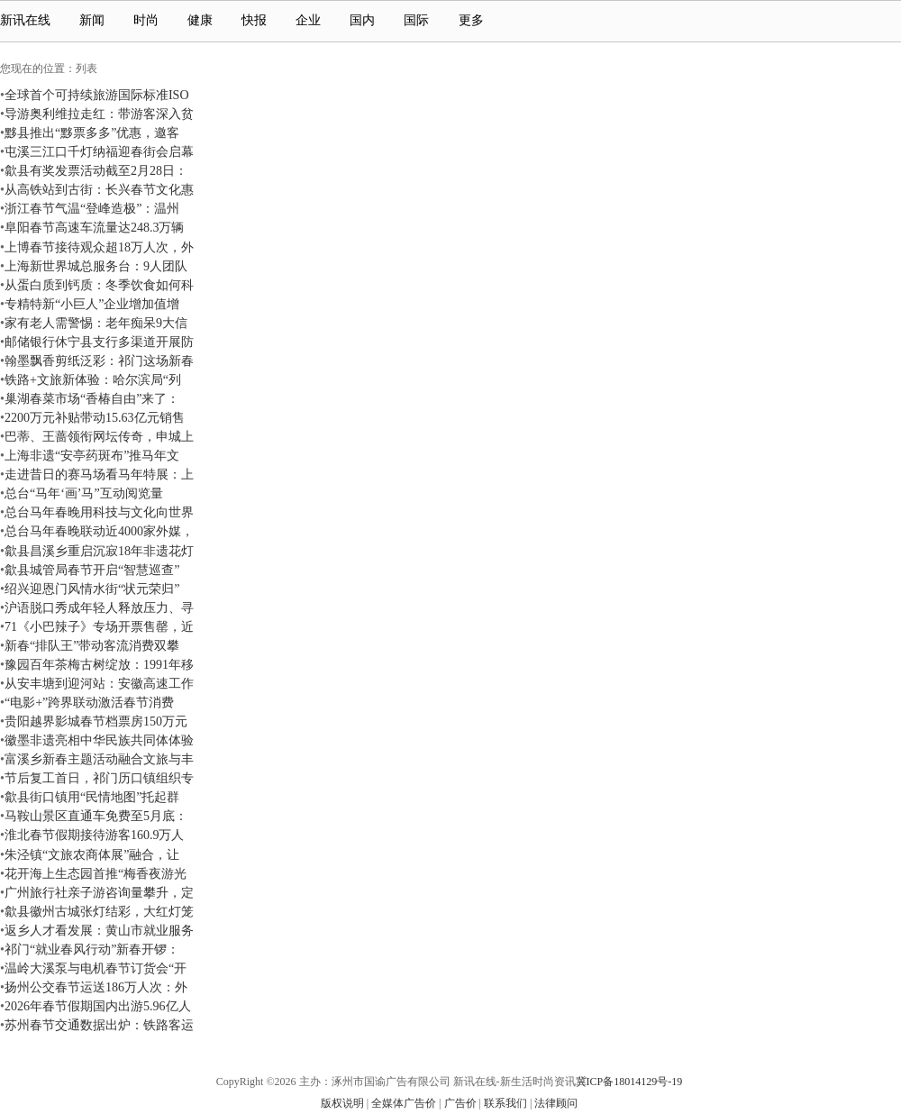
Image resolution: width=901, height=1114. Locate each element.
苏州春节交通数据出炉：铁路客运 (99, 1025)
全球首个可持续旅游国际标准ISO (97, 94)
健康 (200, 20)
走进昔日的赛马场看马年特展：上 (99, 474)
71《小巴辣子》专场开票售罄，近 (99, 626)
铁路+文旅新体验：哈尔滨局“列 (93, 379)
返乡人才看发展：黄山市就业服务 (99, 930)
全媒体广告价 (403, 1103)
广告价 (460, 1103)
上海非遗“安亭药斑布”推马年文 (92, 455)
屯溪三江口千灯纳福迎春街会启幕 (99, 151)
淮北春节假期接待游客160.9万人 (95, 834)
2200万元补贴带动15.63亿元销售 (95, 417)
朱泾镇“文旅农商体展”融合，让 (92, 854)
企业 (308, 20)
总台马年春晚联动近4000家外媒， (99, 531)
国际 (416, 20)
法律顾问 (556, 1103)
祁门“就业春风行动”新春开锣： (92, 949)
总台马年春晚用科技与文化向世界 (99, 512)
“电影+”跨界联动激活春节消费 (89, 702)
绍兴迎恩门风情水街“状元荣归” (92, 588)
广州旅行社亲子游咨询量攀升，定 (99, 892)
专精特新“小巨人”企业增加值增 (92, 304)
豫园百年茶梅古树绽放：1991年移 (99, 664)
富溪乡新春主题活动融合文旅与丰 (99, 759)
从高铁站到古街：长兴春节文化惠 (99, 189)
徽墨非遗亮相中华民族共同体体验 (99, 740)
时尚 (146, 20)
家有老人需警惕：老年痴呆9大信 (96, 322)
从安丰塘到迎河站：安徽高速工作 (99, 683)
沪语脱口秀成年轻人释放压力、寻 (99, 607)
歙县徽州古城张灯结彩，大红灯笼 (99, 911)
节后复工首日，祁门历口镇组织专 (99, 778)
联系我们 (505, 1103)
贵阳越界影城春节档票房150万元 (96, 721)
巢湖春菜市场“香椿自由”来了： (92, 398)
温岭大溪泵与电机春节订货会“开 (96, 968)
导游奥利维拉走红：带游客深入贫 (99, 113)
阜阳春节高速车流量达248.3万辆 (95, 227)
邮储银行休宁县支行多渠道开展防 (99, 341)
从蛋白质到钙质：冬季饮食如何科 (99, 285)
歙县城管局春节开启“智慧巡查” (92, 569)
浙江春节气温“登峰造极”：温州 (92, 208)
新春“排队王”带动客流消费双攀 (92, 645)
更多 (479, 20)
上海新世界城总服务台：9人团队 (96, 266)
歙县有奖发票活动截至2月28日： (96, 170)
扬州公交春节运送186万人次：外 (96, 987)
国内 (362, 20)
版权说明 (342, 1103)
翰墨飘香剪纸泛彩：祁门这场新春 (99, 360)
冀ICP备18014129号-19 (629, 1081)
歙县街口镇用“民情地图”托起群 (92, 797)
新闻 (92, 20)
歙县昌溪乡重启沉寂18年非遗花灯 (99, 550)
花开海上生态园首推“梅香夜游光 (96, 873)
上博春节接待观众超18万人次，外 (99, 247)
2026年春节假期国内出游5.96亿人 (98, 1006)
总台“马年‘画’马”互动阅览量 (84, 493)
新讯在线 (25, 20)
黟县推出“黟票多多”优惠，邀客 (92, 132)
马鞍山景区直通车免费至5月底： (96, 815)
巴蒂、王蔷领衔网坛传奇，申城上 (99, 436)
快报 (254, 20)
